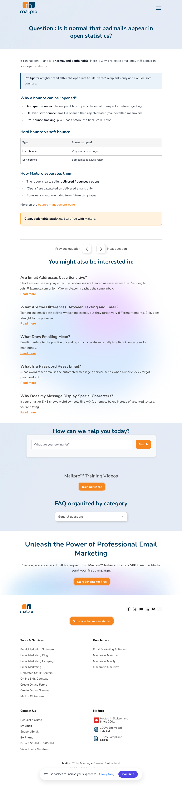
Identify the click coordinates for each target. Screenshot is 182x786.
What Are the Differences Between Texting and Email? (69, 307)
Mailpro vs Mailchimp (106, 655)
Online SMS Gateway (34, 679)
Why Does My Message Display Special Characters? (66, 396)
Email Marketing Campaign (37, 661)
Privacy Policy (107, 774)
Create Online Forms (33, 685)
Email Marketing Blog (34, 655)
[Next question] (101, 248)
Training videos (92, 487)
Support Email (29, 731)
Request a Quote (31, 720)
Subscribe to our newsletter (92, 621)
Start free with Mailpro (79, 219)
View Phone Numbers (34, 749)
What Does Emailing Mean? (45, 336)
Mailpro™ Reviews (32, 696)
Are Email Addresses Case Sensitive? (53, 277)
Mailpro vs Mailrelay (106, 667)
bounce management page (56, 205)
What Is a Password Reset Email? (50, 366)
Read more (28, 294)
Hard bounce (30, 151)
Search (143, 444)
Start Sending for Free (92, 582)
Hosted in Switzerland (114, 720)
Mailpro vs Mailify (104, 661)
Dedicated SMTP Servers (36, 673)
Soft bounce (29, 160)
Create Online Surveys (34, 690)
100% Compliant (111, 738)
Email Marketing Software (37, 649)
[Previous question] (86, 248)
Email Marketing (30, 667)
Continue (128, 774)
